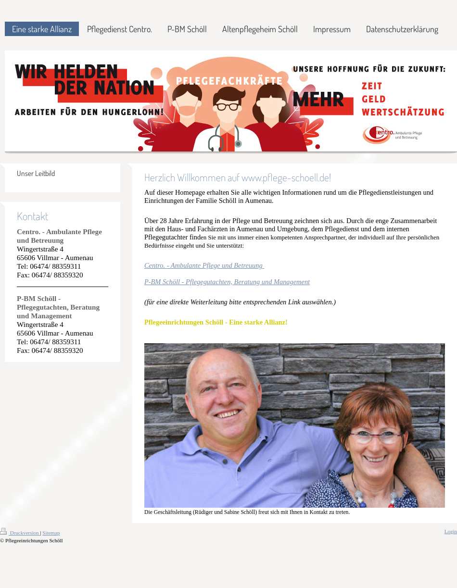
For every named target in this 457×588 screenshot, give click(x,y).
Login (450, 531)
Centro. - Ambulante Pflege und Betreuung (204, 265)
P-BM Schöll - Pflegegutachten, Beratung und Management (227, 282)
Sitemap (51, 533)
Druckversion (20, 533)
